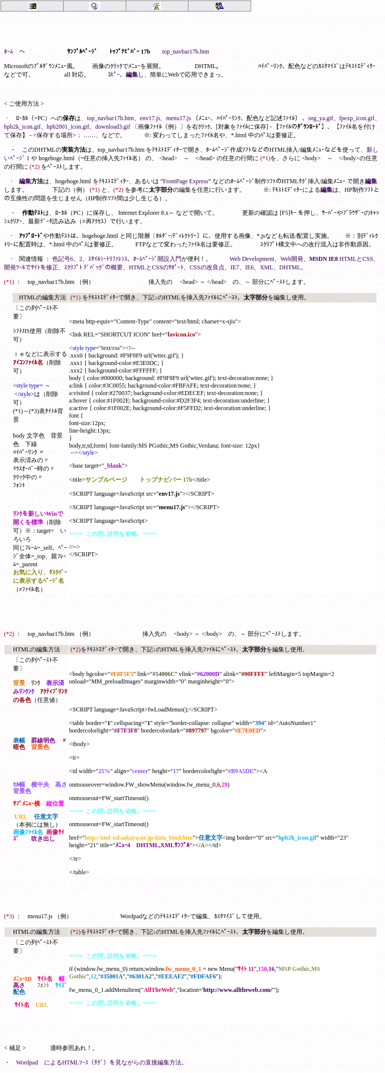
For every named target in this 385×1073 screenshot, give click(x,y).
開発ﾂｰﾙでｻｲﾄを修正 (31, 267)
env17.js (150, 118)
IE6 (249, 267)
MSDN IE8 (323, 258)
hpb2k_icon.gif (22, 126)
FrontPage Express (185, 181)
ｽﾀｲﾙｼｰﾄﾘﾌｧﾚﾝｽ (107, 258)
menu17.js (178, 118)
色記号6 (62, 258)
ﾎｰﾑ (8, 51)
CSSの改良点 (206, 267)
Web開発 (291, 258)
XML (266, 267)
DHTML (290, 267)
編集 (132, 74)
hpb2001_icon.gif (68, 126)
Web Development (252, 258)
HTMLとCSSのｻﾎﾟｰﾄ (156, 267)
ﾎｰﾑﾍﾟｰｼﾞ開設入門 (157, 258)
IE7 (235, 267)
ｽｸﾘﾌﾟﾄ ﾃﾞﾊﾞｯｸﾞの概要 (93, 267)
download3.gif (112, 126)
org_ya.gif (320, 118)
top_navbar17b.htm (186, 51)
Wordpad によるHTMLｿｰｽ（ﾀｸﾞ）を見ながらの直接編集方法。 (101, 1062)
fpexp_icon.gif (356, 118)
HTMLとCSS (356, 258)
